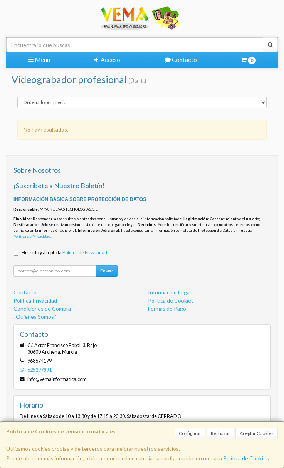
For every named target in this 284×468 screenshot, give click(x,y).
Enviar (106, 271)
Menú (39, 59)
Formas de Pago (167, 308)
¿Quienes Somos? (34, 316)
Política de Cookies (246, 458)
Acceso (107, 59)
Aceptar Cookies (257, 433)
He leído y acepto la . (65, 253)
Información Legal (169, 292)
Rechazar (220, 433)
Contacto (181, 59)
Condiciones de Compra (42, 308)
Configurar (190, 433)
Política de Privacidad (31, 236)
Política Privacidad (35, 300)
